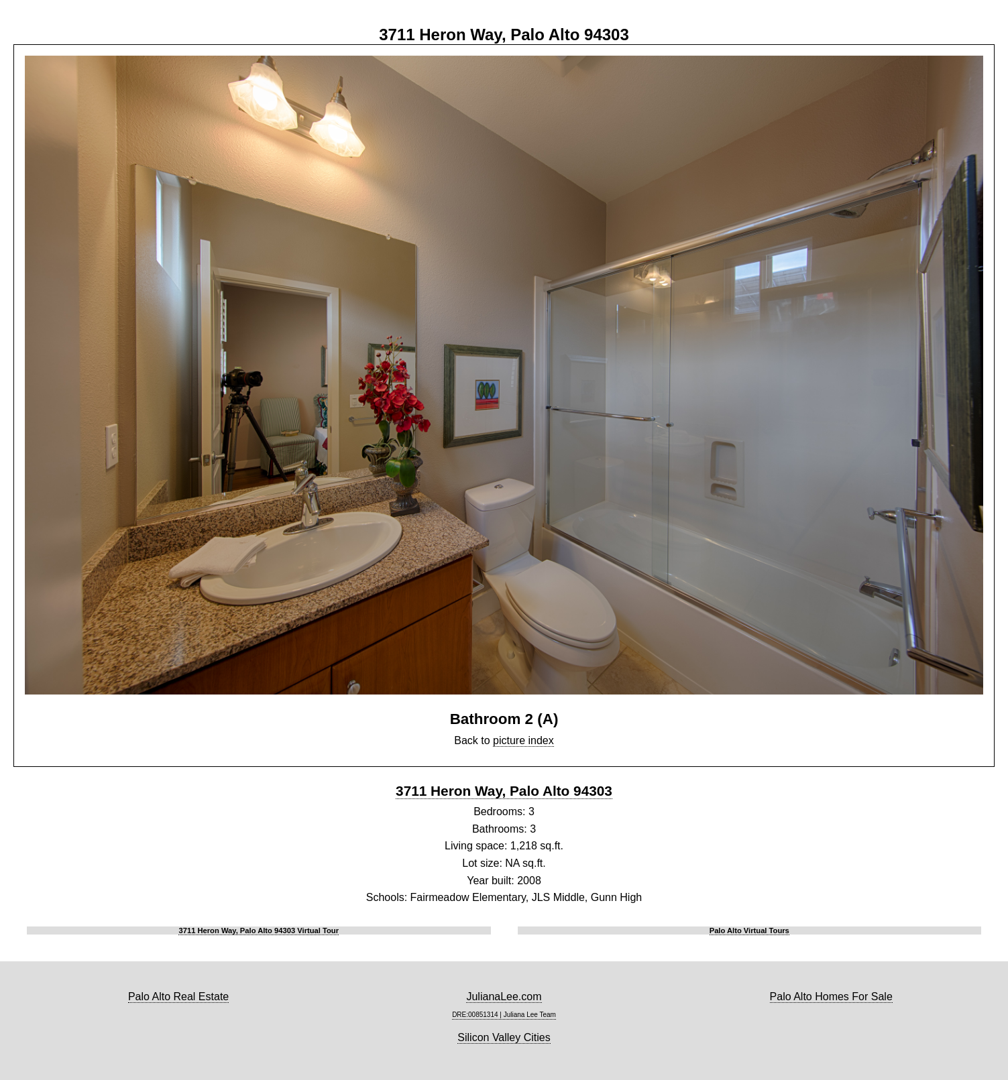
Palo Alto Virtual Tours (749, 930)
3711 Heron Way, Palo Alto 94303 (504, 790)
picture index (523, 740)
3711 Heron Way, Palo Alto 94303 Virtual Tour (258, 930)
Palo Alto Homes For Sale (831, 996)
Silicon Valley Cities (503, 1037)
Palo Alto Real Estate (178, 996)
